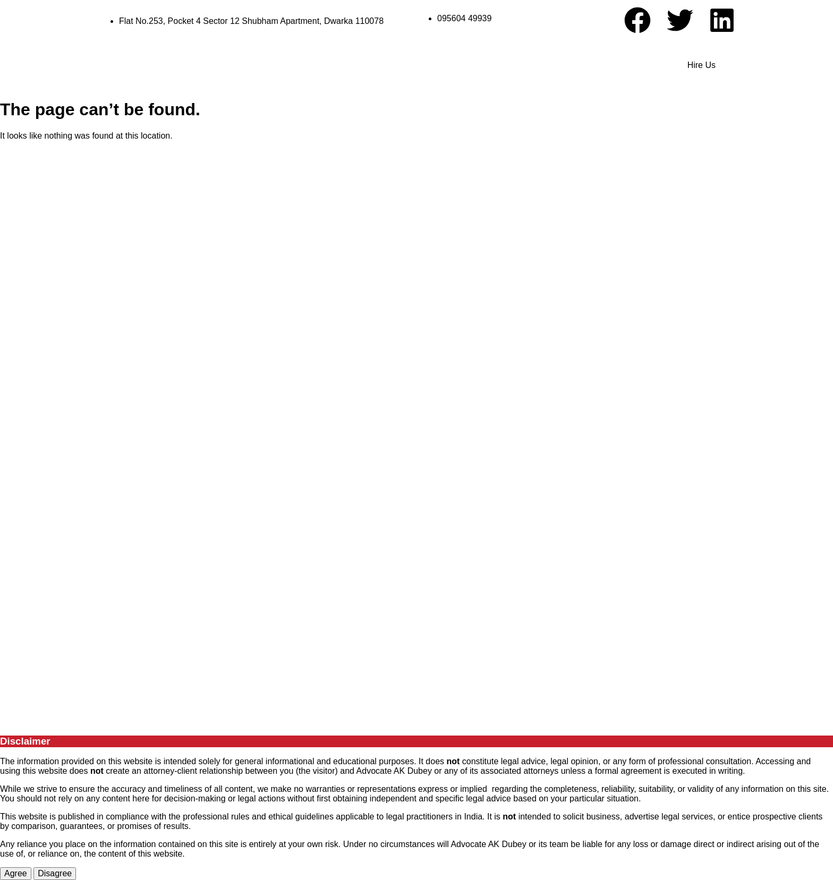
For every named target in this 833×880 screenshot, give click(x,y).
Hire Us (701, 65)
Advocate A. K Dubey (211, 720)
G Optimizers (464, 720)
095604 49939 (464, 18)
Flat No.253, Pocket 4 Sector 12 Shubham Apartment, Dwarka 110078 (251, 20)
